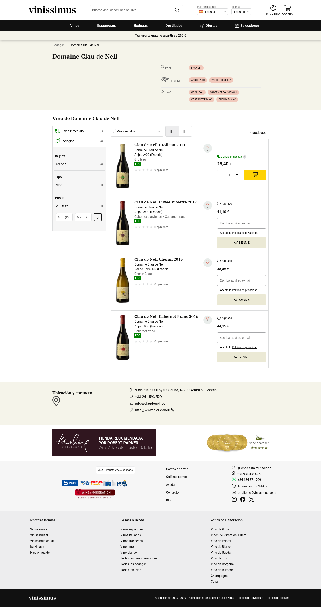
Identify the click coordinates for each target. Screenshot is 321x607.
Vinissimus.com (41, 529)
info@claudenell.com (152, 403)
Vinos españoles (131, 529)
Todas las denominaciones (139, 558)
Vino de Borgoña (222, 564)
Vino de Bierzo (221, 546)
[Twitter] (252, 500)
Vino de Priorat (221, 541)
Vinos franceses (131, 541)
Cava (214, 581)
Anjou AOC (198, 80)
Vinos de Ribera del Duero (229, 535)
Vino (79, 185)
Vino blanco (128, 552)
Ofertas (208, 25)
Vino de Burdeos (222, 570)
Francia (196, 67)
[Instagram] (235, 500)
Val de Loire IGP (221, 80)
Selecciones (247, 25)
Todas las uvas (130, 570)
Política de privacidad (244, 232)
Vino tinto (127, 546)
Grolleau (197, 92)
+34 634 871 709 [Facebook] (249, 479)
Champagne (219, 576)
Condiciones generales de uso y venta (211, 597)
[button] (273, 10)
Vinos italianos (130, 535)
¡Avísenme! (242, 242)
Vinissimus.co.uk (42, 541)
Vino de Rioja (220, 529)
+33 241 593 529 (148, 397)
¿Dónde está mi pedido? (254, 468)
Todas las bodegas (133, 564)
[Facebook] (243, 500)
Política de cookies (278, 597)
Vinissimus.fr (39, 535)
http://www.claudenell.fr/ (155, 410)
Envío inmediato (79, 131)
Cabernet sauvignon (223, 92)
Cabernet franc (201, 99)
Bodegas (141, 25)
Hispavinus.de (40, 552)
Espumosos (106, 25)
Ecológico (79, 141)
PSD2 (70, 483)
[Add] (255, 175)
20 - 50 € (79, 206)
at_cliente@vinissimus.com (257, 492)
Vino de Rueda (221, 552)
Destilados (174, 25)
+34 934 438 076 (249, 474)
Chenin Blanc (227, 99)
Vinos (74, 25)
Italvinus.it (37, 546)
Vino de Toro (219, 558)
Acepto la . (237, 232)
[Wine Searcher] (238, 442)
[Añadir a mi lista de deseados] (207, 148)
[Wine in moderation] (95, 494)
